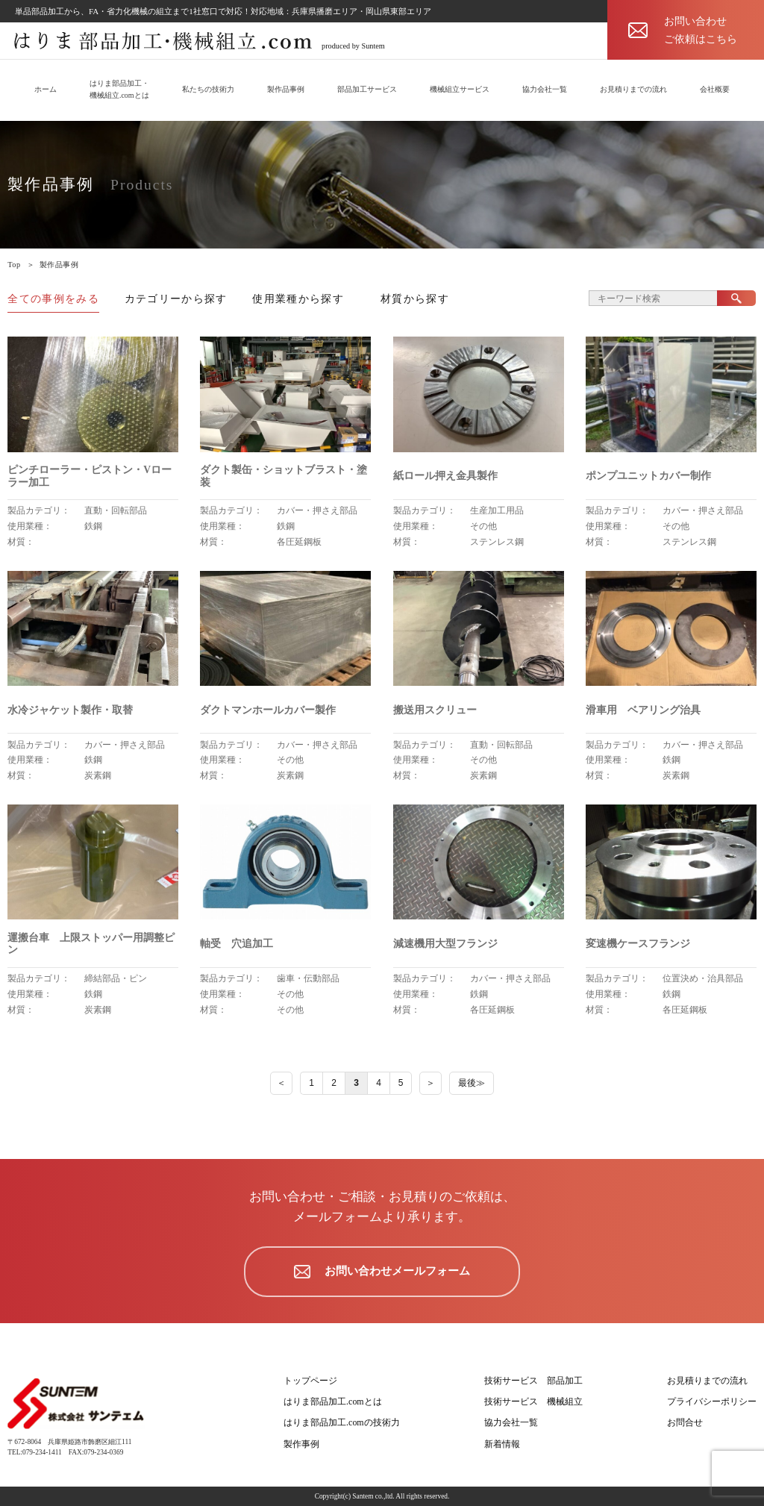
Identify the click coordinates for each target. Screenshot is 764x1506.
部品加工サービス (367, 89)
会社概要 (715, 89)
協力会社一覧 (544, 89)
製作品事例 (285, 89)
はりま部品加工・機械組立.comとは (119, 89)
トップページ (310, 1380)
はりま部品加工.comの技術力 (342, 1422)
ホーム (45, 89)
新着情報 (502, 1444)
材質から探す (415, 298)
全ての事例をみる (53, 298)
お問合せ (685, 1422)
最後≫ (471, 1083)
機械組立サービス (459, 89)
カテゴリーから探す (176, 298)
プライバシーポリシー (712, 1401)
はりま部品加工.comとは (333, 1401)
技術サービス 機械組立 (533, 1401)
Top (13, 264)
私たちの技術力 (208, 89)
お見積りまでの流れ (633, 89)
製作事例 (301, 1444)
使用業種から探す (298, 298)
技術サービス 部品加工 (533, 1380)
